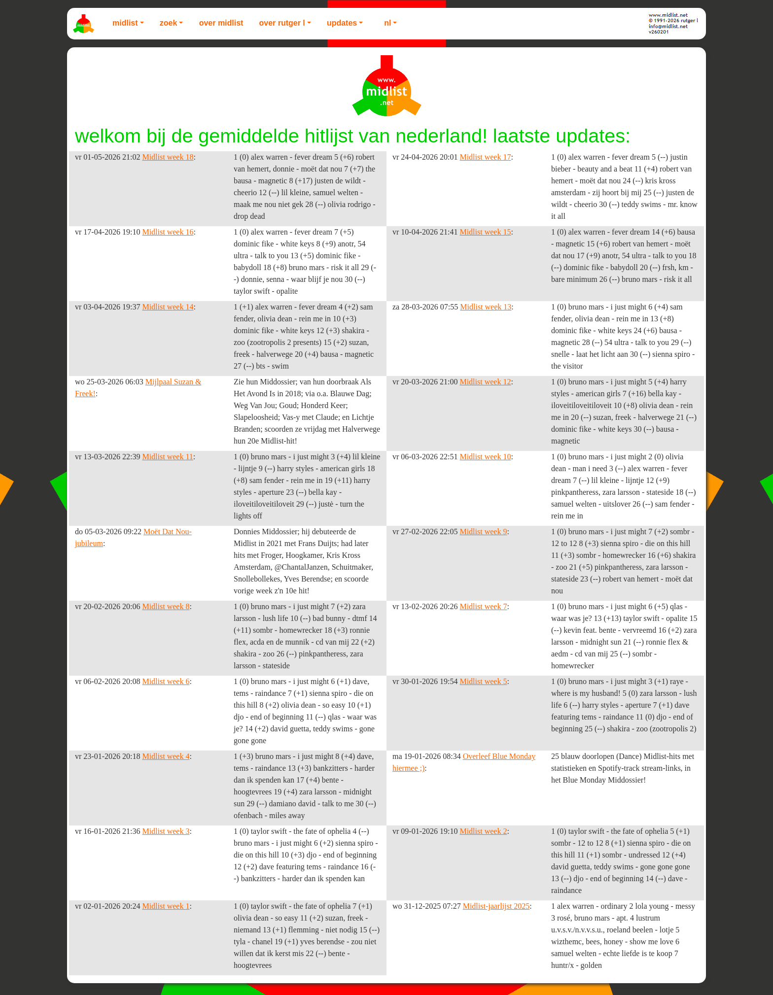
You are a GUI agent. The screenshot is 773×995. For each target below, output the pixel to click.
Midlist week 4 (165, 756)
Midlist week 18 (167, 157)
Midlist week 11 (167, 456)
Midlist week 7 (483, 606)
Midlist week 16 (167, 232)
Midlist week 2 (483, 831)
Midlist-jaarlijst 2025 (496, 906)
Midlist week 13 (485, 307)
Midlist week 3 (165, 831)
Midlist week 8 (165, 606)
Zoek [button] (168, 23)
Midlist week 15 (485, 232)
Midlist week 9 (483, 531)
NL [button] (387, 23)
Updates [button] (342, 23)
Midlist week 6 (165, 681)
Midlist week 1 (165, 906)
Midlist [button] (125, 23)
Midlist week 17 (485, 157)
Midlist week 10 (485, 456)
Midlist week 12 (485, 381)
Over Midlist (221, 23)
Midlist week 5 (483, 681)
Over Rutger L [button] (282, 23)
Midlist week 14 (167, 307)
